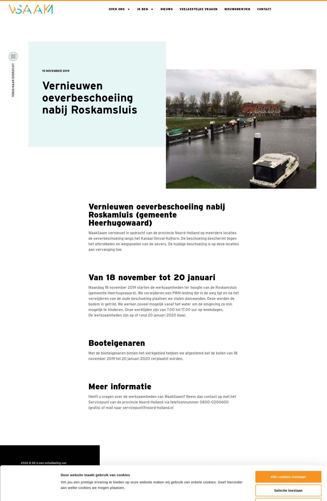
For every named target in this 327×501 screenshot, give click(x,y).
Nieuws (167, 9)
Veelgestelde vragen (199, 9)
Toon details (249, 492)
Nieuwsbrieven (237, 9)
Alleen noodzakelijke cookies (288, 471)
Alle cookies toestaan (288, 444)
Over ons (117, 9)
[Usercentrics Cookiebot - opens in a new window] (30, 492)
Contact (264, 9)
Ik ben (142, 9)
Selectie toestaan (288, 458)
